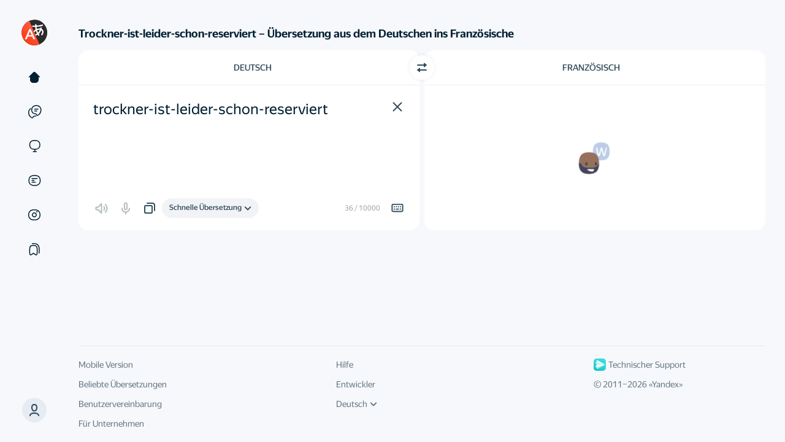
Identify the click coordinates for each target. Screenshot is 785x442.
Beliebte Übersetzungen (122, 384)
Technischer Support (640, 365)
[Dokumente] (34, 180)
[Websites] (34, 146)
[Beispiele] (34, 111)
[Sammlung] (34, 249)
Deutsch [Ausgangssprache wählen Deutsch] (253, 67)
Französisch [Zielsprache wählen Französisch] (591, 67)
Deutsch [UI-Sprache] (356, 404)
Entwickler (355, 384)
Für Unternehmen (111, 423)
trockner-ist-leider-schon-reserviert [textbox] (210, 109)
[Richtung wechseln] (422, 67)
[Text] (34, 77)
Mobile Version (105, 365)
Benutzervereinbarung (120, 404)
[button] (34, 410)
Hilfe (344, 365)
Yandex (665, 384)
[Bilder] (34, 215)
